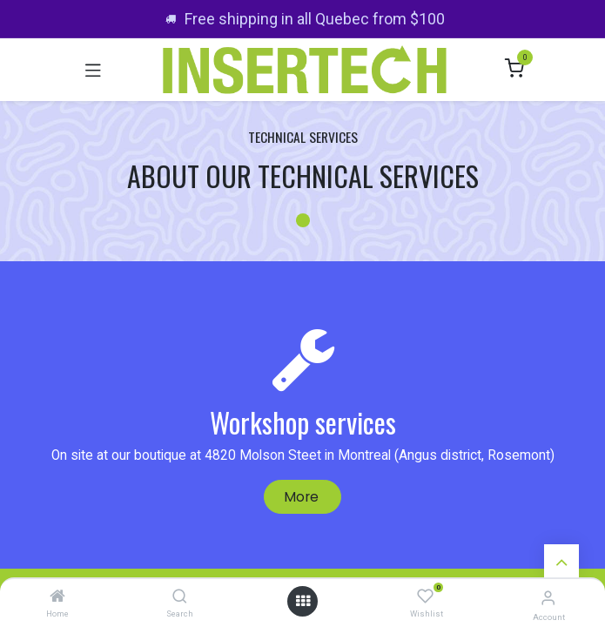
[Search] (179, 597)
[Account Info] (548, 598)
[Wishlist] (425, 597)
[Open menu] (303, 601)
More (303, 497)
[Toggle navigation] (93, 69)
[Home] (57, 597)
